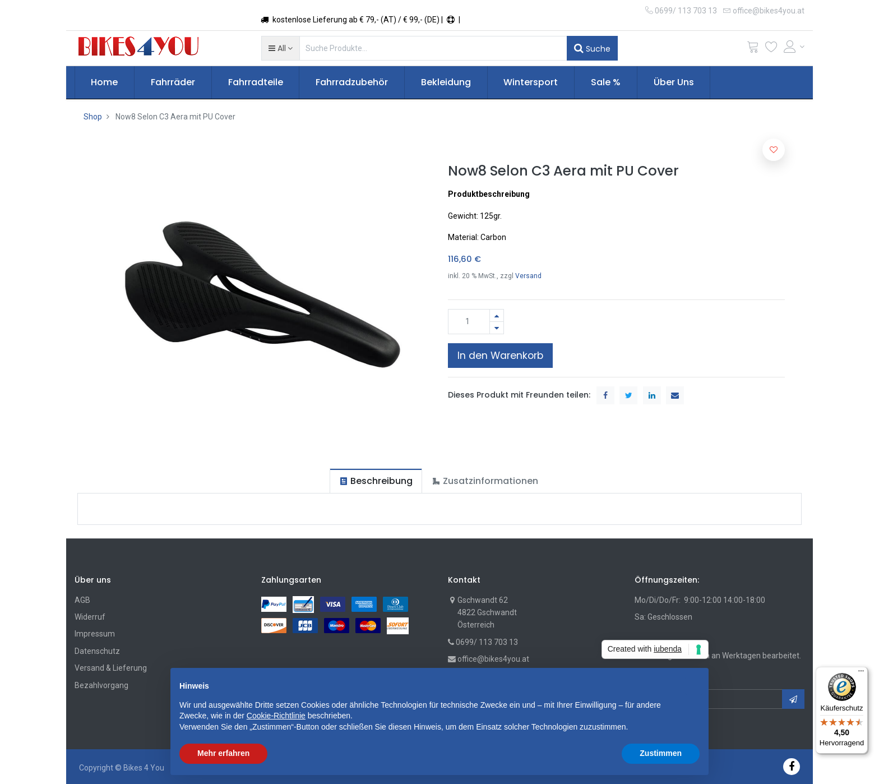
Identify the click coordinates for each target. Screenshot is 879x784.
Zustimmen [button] (661, 753)
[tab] (376, 481)
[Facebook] (791, 766)
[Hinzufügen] (496, 315)
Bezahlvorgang (101, 685)
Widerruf (90, 616)
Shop (93, 116)
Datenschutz (97, 651)
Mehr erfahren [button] (223, 753)
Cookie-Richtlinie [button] (276, 715)
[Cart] (753, 49)
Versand (528, 276)
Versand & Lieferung (111, 667)
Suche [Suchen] (592, 48)
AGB (82, 600)
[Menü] (861, 673)
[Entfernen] (496, 328)
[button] (280, 48)
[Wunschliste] (771, 49)
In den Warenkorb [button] (500, 355)
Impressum (95, 633)
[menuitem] (105, 82)
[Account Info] (794, 46)
